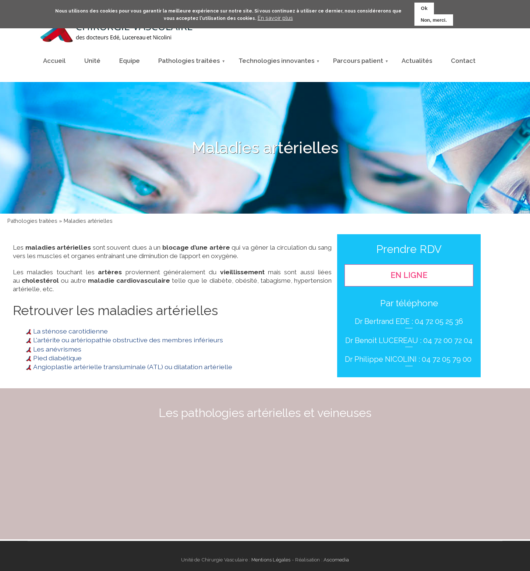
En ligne (409, 275)
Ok (424, 8)
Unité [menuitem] (92, 60)
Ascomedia (335, 560)
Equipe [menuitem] (129, 60)
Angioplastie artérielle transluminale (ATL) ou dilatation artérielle (132, 367)
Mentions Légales (271, 560)
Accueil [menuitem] (54, 60)
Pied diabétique (57, 358)
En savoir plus (275, 18)
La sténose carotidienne (70, 331)
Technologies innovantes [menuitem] (276, 63)
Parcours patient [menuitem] (358, 63)
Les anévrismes (57, 349)
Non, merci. (434, 20)
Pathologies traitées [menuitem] (189, 63)
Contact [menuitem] (463, 60)
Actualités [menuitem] (417, 60)
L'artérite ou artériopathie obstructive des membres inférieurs (128, 340)
